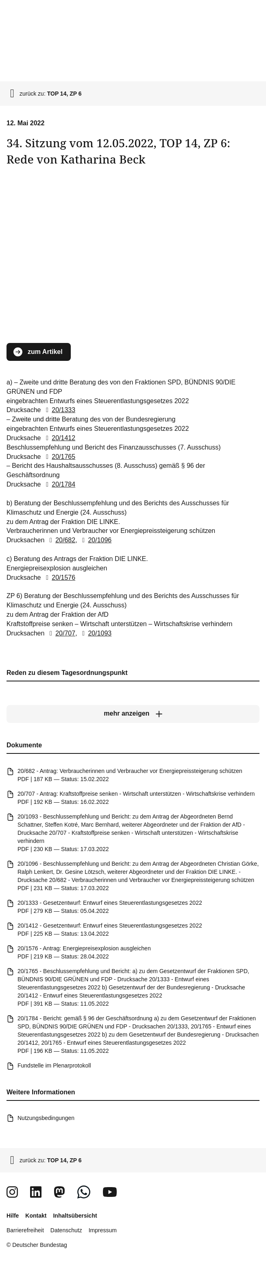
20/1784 (59, 484)
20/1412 (59, 437)
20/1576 (59, 577)
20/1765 (59, 456)
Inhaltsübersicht (75, 1215)
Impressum (103, 1230)
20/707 (60, 633)
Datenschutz (66, 1230)
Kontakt (35, 1215)
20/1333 (59, 410)
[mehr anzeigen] (133, 714)
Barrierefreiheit (25, 1230)
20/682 (60, 540)
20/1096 (95, 540)
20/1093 (95, 633)
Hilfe (13, 1215)
